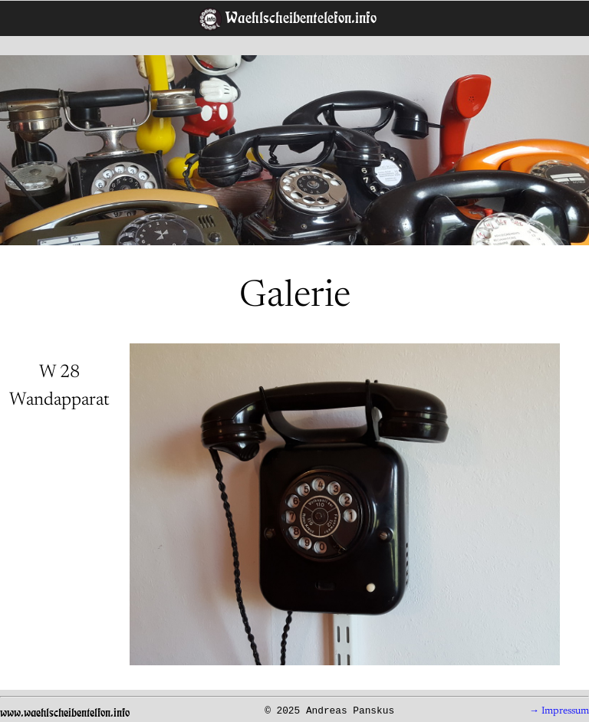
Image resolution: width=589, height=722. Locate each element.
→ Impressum (559, 711)
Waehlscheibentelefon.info (299, 17)
